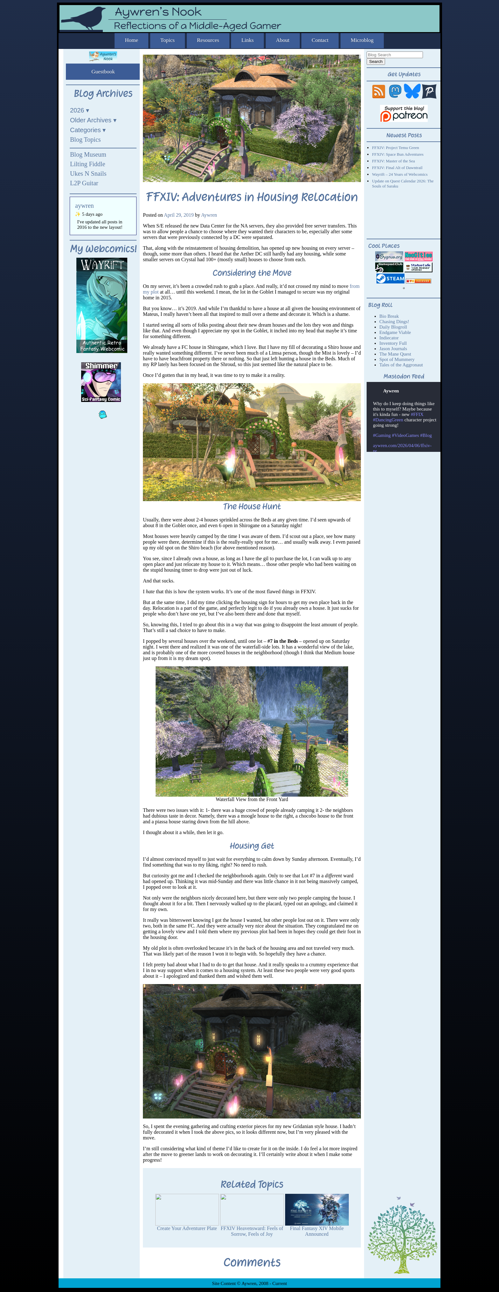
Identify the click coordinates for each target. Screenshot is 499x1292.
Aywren (209, 215)
